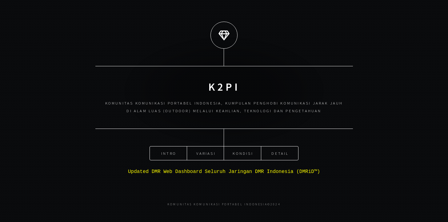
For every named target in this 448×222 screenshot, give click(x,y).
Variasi (205, 152)
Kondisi (243, 152)
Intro (168, 152)
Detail (280, 152)
